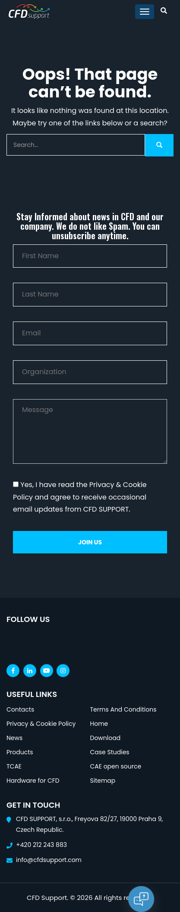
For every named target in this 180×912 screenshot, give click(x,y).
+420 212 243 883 (41, 844)
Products (19, 752)
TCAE (14, 766)
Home (99, 723)
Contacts (20, 709)
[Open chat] (141, 899)
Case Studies (109, 752)
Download (105, 738)
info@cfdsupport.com (49, 860)
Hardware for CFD (33, 780)
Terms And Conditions (123, 709)
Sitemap (103, 780)
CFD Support (47, 897)
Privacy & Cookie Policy (41, 723)
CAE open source (116, 766)
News (14, 738)
